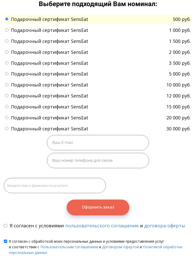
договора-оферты (164, 226)
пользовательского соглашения (102, 226)
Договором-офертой (120, 246)
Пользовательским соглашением (69, 246)
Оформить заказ (98, 207)
